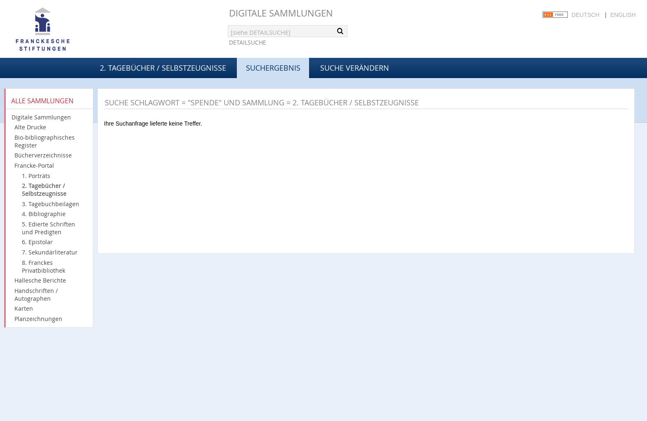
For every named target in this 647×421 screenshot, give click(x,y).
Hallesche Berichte (40, 280)
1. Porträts (36, 176)
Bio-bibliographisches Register (44, 141)
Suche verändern (354, 68)
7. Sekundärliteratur (50, 252)
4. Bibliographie (44, 214)
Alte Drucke (30, 127)
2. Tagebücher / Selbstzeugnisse (163, 68)
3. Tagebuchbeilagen (50, 204)
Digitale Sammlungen (281, 13)
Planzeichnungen (38, 319)
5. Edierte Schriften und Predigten (48, 228)
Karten (23, 308)
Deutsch (585, 15)
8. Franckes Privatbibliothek (43, 266)
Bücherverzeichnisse (43, 155)
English (622, 15)
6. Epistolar (37, 242)
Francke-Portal (34, 165)
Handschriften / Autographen (36, 294)
